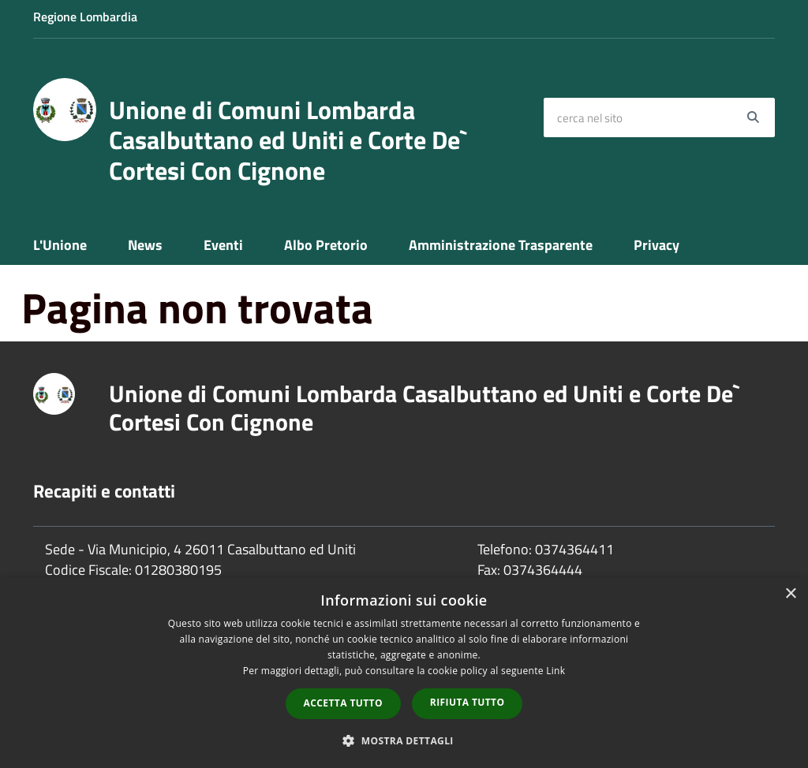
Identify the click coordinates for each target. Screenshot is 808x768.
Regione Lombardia (85, 16)
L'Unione (60, 244)
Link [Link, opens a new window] (555, 670)
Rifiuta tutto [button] (467, 702)
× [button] (790, 594)
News (145, 244)
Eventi (223, 244)
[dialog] (404, 672)
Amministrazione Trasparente (501, 244)
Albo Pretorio (326, 244)
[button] (404, 740)
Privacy (656, 244)
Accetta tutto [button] (343, 703)
